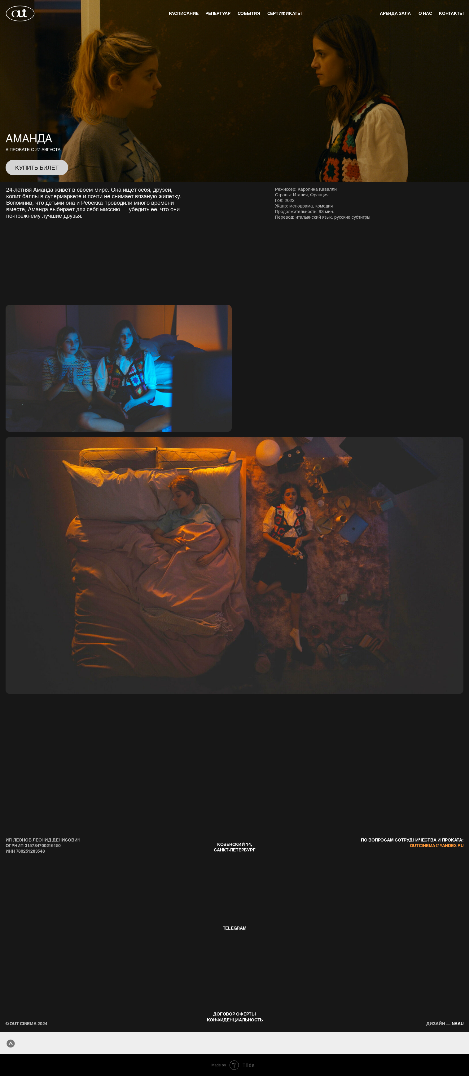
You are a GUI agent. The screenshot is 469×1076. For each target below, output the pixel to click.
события (249, 13)
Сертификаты (284, 13)
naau (445, 1023)
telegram (235, 928)
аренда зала (395, 13)
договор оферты (234, 1013)
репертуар (217, 13)
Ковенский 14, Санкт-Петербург (234, 847)
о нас (425, 13)
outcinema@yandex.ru (437, 845)
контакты (451, 13)
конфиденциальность (235, 1019)
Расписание (184, 13)
